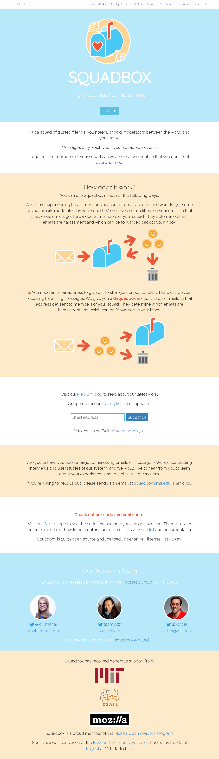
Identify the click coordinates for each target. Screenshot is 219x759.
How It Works (97, 4)
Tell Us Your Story (143, 4)
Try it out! (20, 4)
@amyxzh (109, 624)
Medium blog (89, 394)
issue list (146, 529)
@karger (176, 624)
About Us (201, 4)
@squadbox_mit (131, 430)
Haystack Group (137, 582)
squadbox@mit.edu (152, 483)
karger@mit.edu (176, 630)
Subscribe (136, 417)
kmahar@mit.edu (43, 630)
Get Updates (119, 4)
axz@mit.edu (110, 630)
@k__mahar (42, 624)
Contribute (165, 4)
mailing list (111, 403)
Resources (183, 4)
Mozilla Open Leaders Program (143, 733)
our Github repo (51, 523)
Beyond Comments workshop (121, 742)
